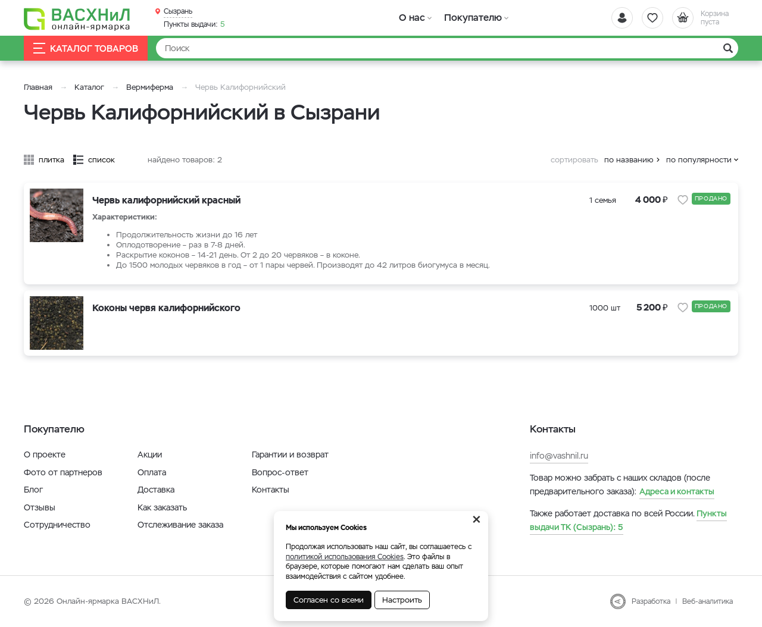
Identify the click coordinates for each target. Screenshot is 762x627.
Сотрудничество (57, 524)
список (101, 160)
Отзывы (39, 507)
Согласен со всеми (328, 600)
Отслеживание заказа (180, 524)
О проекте (44, 454)
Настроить (402, 600)
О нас (412, 17)
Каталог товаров (85, 48)
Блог (33, 489)
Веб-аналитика (707, 601)
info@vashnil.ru (559, 455)
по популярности (699, 160)
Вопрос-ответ (280, 472)
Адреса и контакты (676, 491)
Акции (150, 454)
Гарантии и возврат (290, 454)
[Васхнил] (77, 18)
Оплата (152, 472)
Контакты (270, 489)
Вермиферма (149, 87)
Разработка (651, 601)
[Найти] (447, 48)
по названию (629, 160)
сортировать (574, 160)
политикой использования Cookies (345, 557)
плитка (51, 160)
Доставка (156, 489)
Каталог (89, 87)
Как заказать (162, 507)
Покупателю (472, 17)
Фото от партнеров (63, 472)
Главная (38, 87)
